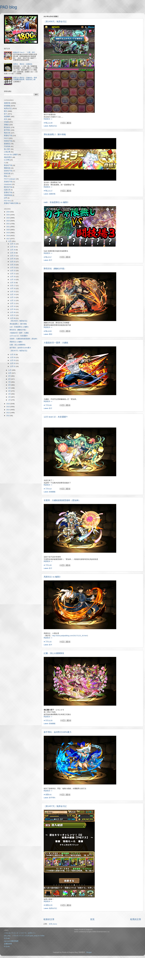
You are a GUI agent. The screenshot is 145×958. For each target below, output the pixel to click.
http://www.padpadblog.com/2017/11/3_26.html (69, 636)
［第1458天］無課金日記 (55, 21)
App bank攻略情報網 (11, 941)
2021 (8, 226)
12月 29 (13, 250)
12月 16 (13, 288)
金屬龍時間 (8, 944)
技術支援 (7, 173)
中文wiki (7, 946)
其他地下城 (8, 181)
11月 (10, 370)
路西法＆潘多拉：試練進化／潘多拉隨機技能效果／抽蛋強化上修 (25, 78)
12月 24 (13, 265)
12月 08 (13, 312)
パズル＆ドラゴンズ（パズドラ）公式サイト (20, 933)
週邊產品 (7, 144)
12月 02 (13, 363)
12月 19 (13, 279)
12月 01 (13, 366)
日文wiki (7, 938)
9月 (9, 376)
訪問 (5, 198)
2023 (8, 221)
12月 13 (13, 297)
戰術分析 (7, 133)
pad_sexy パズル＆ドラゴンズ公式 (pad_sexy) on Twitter (24, 935)
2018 (8, 235)
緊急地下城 (8, 165)
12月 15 (13, 291)
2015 (8, 406)
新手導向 (52, 798)
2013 (8, 412)
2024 (8, 218)
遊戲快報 (52, 194)
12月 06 (13, 318)
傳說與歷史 (8, 157)
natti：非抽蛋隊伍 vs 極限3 (56, 202)
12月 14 (13, 294)
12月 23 (13, 267)
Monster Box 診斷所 (11, 154)
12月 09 (13, 309)
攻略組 (6, 125)
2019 (8, 232)
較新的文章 (49, 919)
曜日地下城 (8, 187)
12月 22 (13, 270)
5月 (9, 388)
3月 (9, 394)
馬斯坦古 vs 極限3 (52, 577)
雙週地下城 (8, 135)
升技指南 (7, 146)
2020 (8, 230)
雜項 (50, 334)
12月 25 (13, 261)
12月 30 (13, 247)
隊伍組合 (7, 127)
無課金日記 (53, 126)
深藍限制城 (8, 195)
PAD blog (8, 7)
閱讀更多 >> (48, 119)
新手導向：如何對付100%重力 (57, 732)
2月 (9, 397)
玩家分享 (7, 190)
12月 (10, 241)
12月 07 (13, 315)
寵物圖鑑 (52, 492)
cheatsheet (7, 184)
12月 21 (13, 273)
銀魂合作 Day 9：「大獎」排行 (24, 52)
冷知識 (6, 122)
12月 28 (13, 253)
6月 (9, 385)
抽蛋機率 (7, 116)
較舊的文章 (135, 919)
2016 (8, 404)
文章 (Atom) (53, 924)
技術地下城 (8, 171)
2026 (8, 212)
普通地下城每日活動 (11, 203)
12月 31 (13, 244)
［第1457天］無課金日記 (55, 806)
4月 (9, 391)
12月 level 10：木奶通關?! (56, 417)
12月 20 (13, 276)
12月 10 (13, 306)
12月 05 (13, 354)
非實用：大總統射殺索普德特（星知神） (62, 500)
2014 (8, 410)
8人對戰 (7, 160)
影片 (50, 260)
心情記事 (7, 152)
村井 (5, 119)
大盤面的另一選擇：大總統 (56, 343)
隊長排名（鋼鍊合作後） (55, 268)
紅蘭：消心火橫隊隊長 (54, 653)
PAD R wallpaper (10, 179)
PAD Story (7, 201)
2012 (8, 415)
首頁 (92, 919)
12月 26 (13, 259)
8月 (9, 379)
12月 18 (13, 282)
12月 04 (13, 357)
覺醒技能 (7, 168)
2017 (8, 238)
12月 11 (13, 303)
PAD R (6, 138)
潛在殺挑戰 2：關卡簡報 (55, 134)
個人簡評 (7, 149)
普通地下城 (8, 192)
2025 (8, 215)
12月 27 (13, 256)
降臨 (5, 176)
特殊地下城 (8, 141)
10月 (10, 373)
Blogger (89, 952)
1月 (9, 400)
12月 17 (13, 285)
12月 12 (13, 300)
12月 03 (13, 360)
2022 (8, 224)
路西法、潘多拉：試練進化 (22, 64)
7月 (9, 382)
